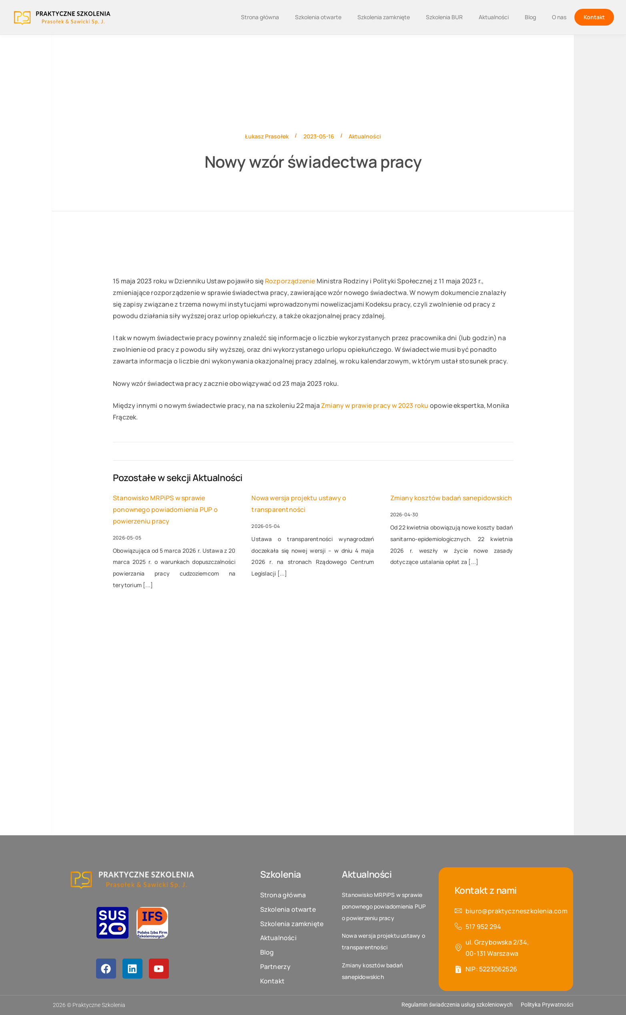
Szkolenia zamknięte (383, 17)
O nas (559, 17)
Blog (530, 17)
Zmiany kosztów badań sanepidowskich (451, 497)
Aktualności (494, 17)
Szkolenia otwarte (318, 17)
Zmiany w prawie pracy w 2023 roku (375, 405)
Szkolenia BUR (444, 17)
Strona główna (260, 17)
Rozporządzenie (290, 281)
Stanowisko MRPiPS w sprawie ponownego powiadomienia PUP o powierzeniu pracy (165, 509)
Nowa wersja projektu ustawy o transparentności (298, 503)
